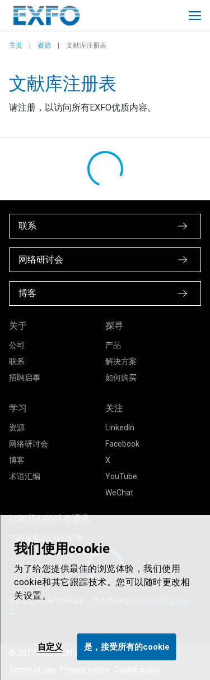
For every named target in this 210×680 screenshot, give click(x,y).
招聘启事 (24, 377)
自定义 (50, 647)
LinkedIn (119, 427)
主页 (15, 45)
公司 (17, 345)
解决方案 (121, 361)
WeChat (119, 492)
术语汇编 (24, 476)
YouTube (121, 476)
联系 (17, 361)
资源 (44, 45)
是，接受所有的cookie (127, 647)
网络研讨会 (28, 443)
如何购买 (121, 377)
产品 (113, 345)
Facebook (122, 443)
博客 (17, 460)
